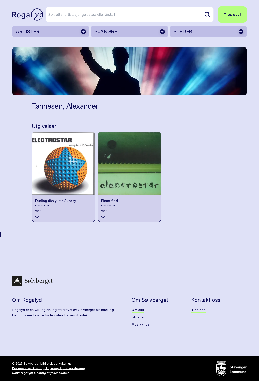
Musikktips (141, 324)
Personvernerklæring (28, 368)
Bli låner (138, 317)
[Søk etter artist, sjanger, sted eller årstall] (131, 14)
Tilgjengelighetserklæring (65, 368)
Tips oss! (232, 14)
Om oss (138, 310)
